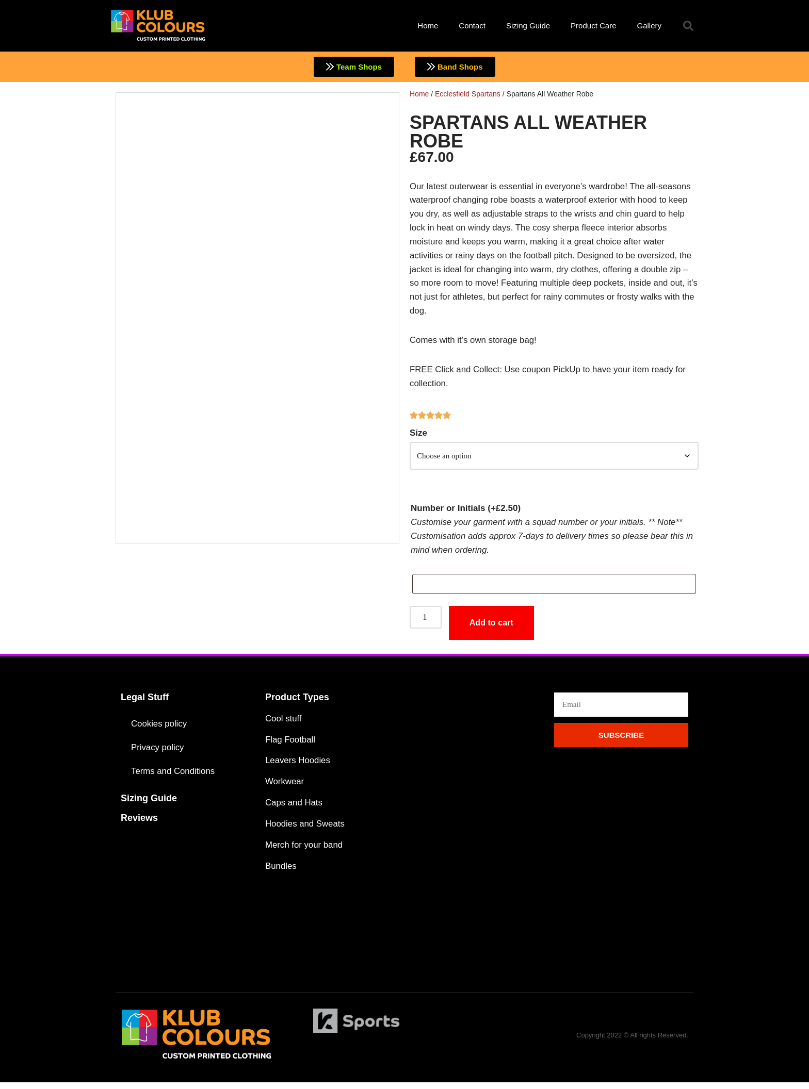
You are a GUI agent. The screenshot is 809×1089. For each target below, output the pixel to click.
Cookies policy (159, 729)
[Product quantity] (426, 621)
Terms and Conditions (173, 776)
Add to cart (493, 628)
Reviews (139, 823)
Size (418, 436)
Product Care (593, 25)
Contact (472, 25)
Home (427, 25)
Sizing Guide (528, 25)
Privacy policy (158, 752)
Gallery (649, 25)
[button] (688, 25)
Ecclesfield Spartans (467, 94)
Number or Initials (466, 512)
